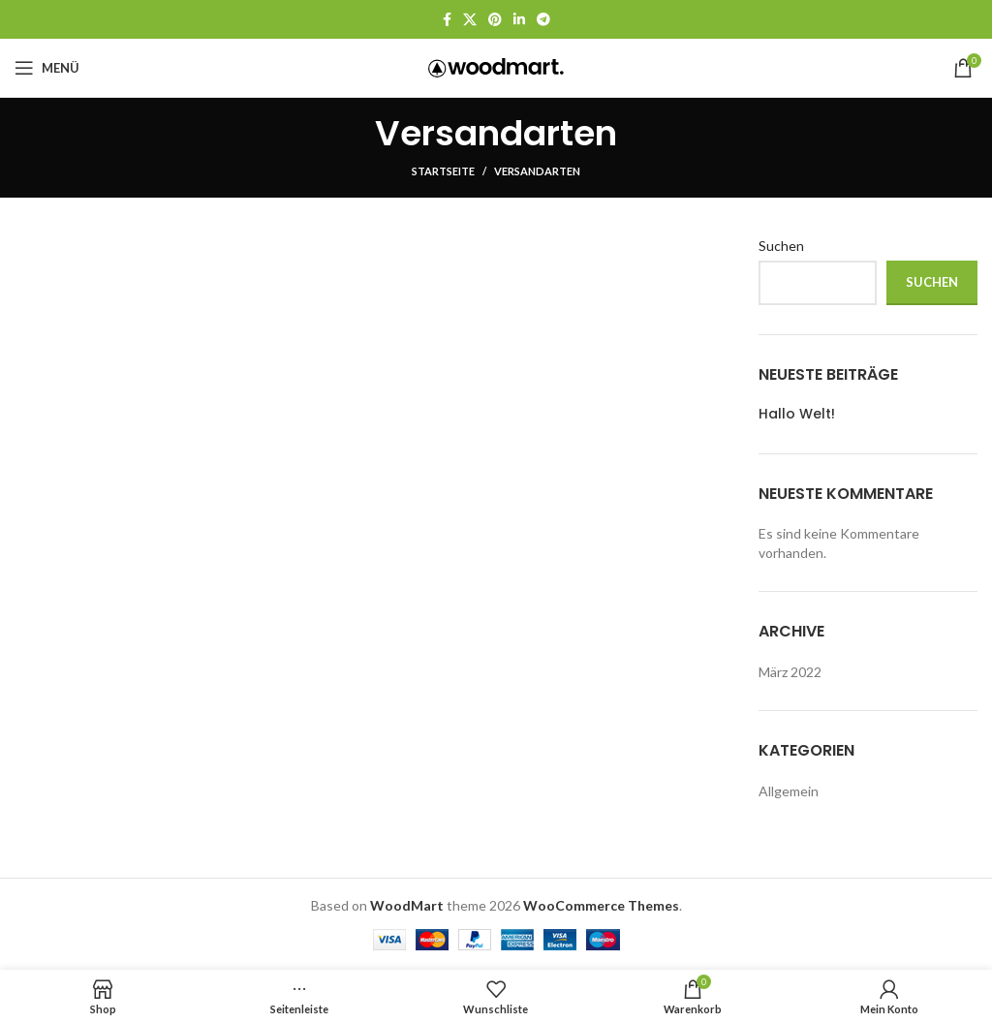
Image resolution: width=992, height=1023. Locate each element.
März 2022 (790, 672)
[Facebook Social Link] (447, 19)
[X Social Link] (469, 19)
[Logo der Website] (496, 66)
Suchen (781, 245)
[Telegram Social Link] (543, 19)
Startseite (443, 171)
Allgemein (789, 791)
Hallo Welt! (797, 414)
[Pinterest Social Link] (495, 19)
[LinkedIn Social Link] (519, 19)
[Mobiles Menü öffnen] (47, 67)
